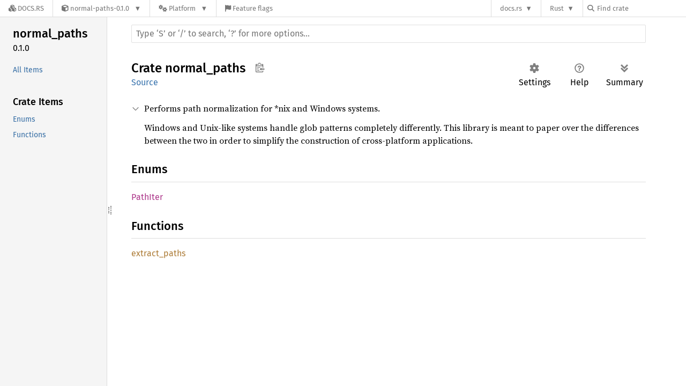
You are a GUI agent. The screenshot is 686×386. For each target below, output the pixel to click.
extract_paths (158, 253)
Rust (557, 8)
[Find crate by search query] (641, 8)
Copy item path (260, 67)
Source (144, 82)
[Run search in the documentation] (388, 34)
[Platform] (183, 8)
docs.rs (511, 8)
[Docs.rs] (26, 8)
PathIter (147, 197)
